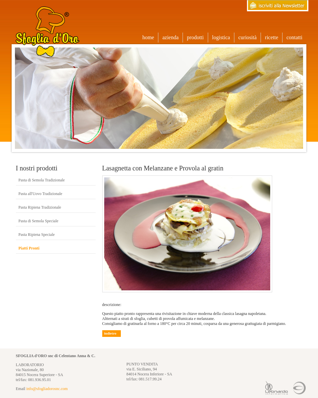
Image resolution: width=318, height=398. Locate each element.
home (148, 37)
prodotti (197, 38)
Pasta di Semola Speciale (38, 221)
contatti (294, 37)
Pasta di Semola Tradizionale (42, 180)
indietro (110, 333)
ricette (271, 37)
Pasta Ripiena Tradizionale (40, 207)
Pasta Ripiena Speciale (37, 234)
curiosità (247, 37)
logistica (221, 37)
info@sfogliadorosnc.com (47, 388)
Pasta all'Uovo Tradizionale (40, 193)
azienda (170, 37)
